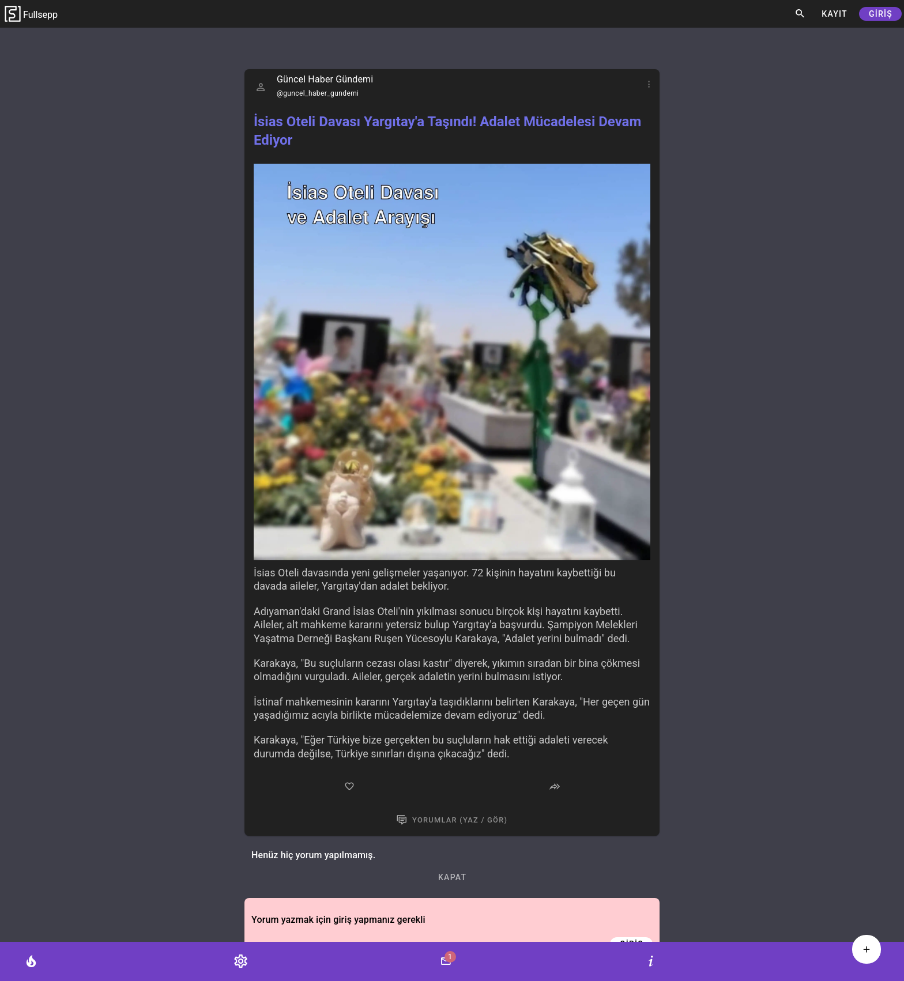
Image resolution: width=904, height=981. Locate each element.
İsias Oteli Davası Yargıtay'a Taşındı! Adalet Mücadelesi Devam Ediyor (447, 131)
